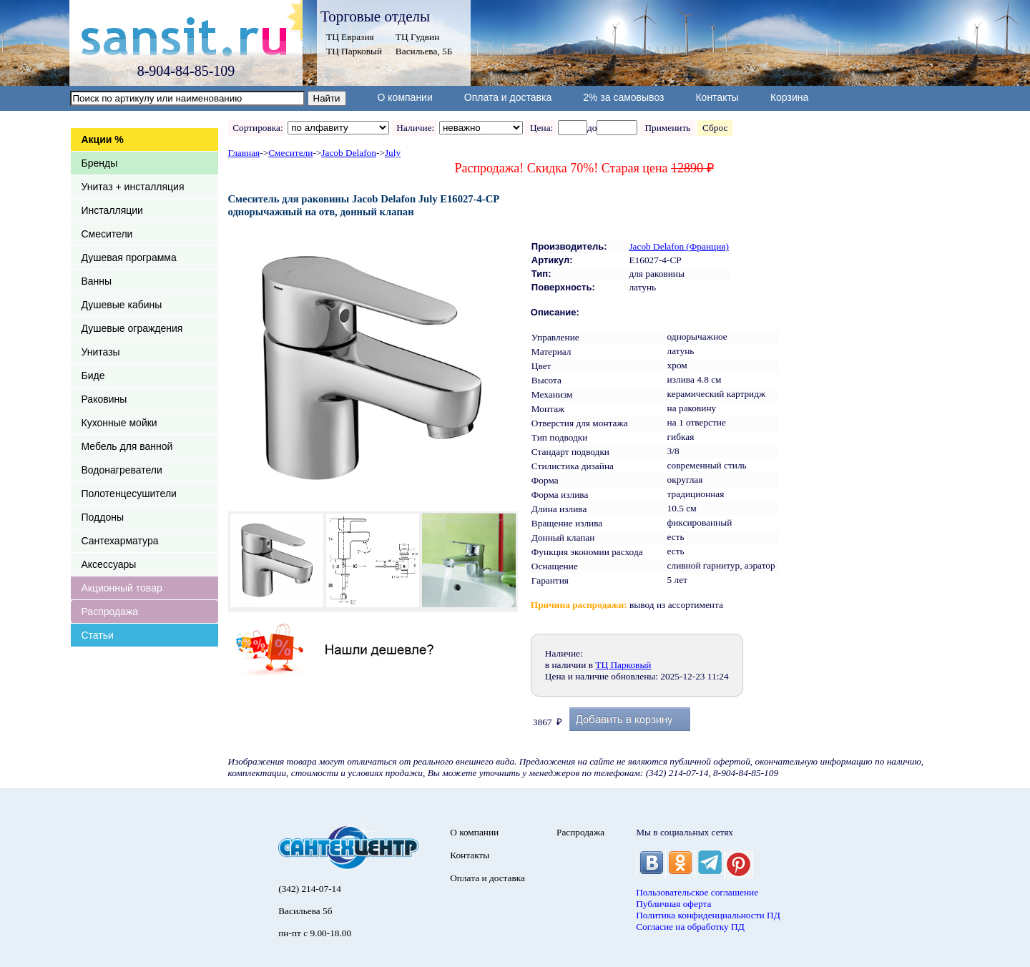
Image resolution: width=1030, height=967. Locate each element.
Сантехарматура (120, 540)
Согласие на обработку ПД (690, 926)
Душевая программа (129, 257)
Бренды (100, 163)
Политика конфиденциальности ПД (708, 915)
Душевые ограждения (132, 328)
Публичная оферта (673, 903)
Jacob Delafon (348, 152)
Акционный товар (122, 588)
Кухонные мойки (119, 422)
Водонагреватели (122, 470)
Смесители (107, 234)
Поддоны (103, 517)
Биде (93, 375)
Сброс (714, 127)
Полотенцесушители (129, 493)
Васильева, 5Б (424, 51)
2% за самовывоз (623, 97)
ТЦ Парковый (354, 51)
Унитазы (101, 352)
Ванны (97, 281)
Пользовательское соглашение (697, 892)
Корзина (789, 97)
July (393, 152)
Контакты (716, 97)
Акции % (103, 139)
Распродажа (110, 611)
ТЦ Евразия (350, 36)
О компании (405, 97)
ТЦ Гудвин (417, 36)
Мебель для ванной (127, 446)
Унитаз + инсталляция (133, 186)
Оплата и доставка (507, 97)
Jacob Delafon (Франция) (678, 246)
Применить (667, 127)
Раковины (104, 399)
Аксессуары (109, 564)
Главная (244, 152)
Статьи (98, 635)
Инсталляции (112, 210)
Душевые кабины (122, 304)
